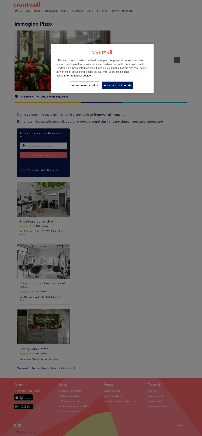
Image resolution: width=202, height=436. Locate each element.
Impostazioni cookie (84, 85)
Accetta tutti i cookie (117, 85)
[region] (102, 68)
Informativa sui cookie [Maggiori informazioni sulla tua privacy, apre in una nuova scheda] (77, 75)
